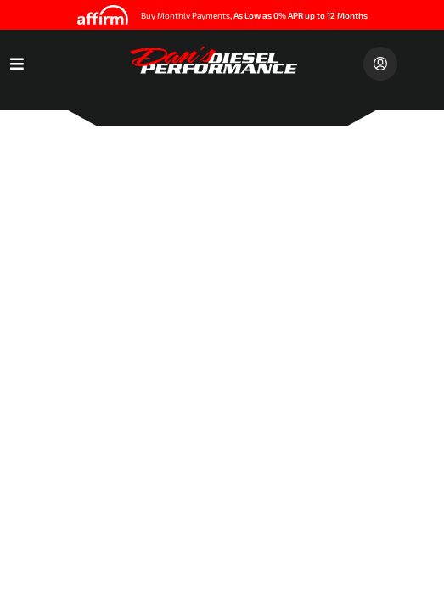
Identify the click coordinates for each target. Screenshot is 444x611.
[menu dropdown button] (17, 64)
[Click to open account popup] (380, 64)
